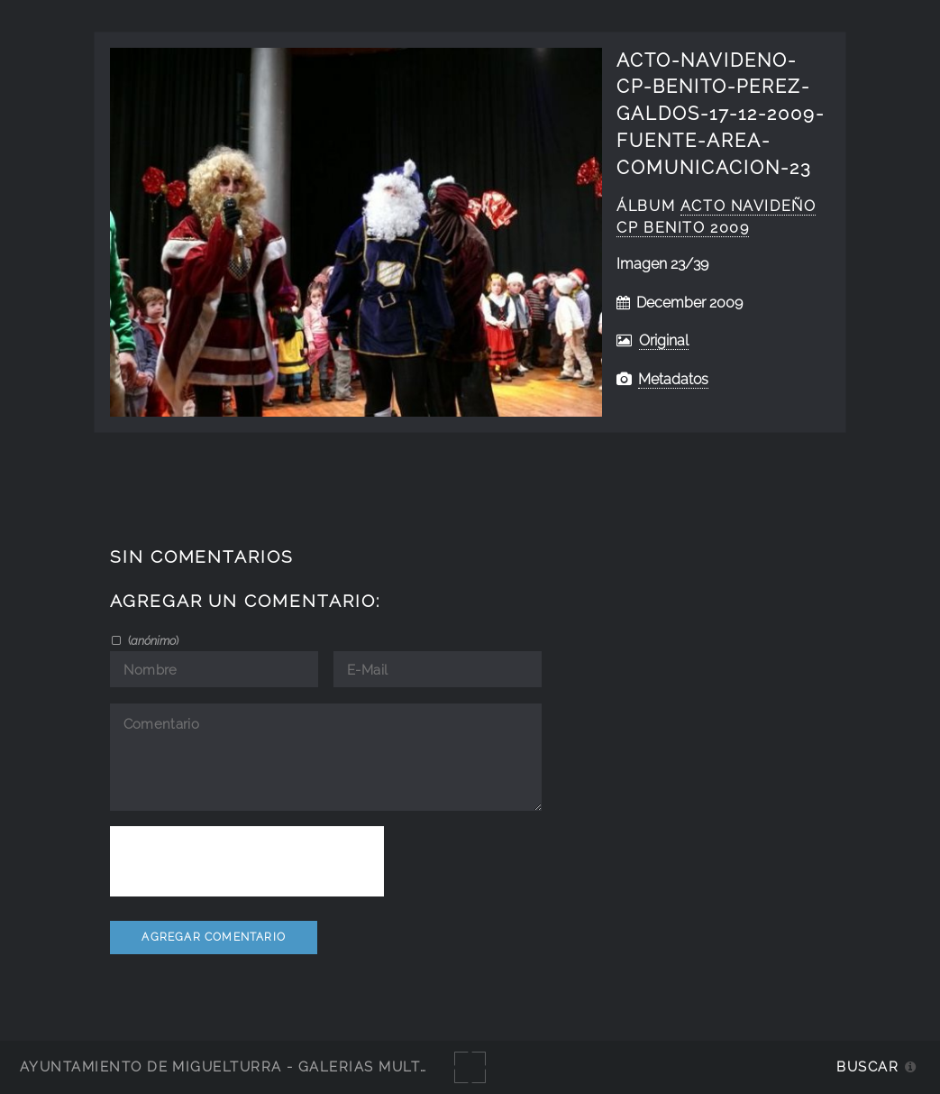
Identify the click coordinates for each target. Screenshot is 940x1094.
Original (664, 340)
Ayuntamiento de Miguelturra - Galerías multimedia (247, 1066)
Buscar (867, 1066)
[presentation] (247, 861)
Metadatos (673, 379)
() (151, 640)
